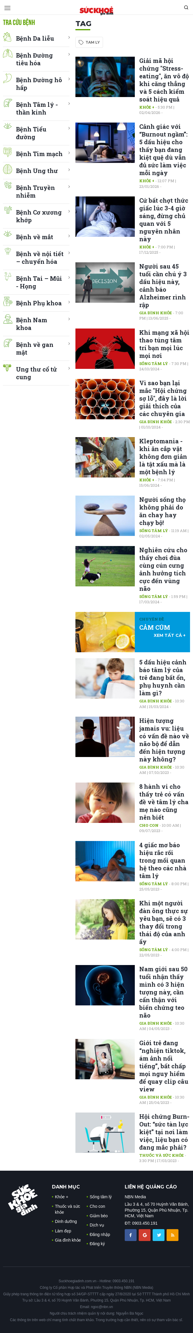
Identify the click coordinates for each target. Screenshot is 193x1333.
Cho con (149, 825)
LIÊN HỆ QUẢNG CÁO (151, 1187)
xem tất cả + (170, 635)
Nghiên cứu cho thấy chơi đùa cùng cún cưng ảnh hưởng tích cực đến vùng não (163, 569)
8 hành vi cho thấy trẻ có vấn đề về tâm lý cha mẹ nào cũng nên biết (164, 802)
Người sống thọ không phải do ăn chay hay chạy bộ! (162, 511)
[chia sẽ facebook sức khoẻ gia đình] (131, 1234)
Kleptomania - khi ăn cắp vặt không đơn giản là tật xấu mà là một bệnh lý (163, 456)
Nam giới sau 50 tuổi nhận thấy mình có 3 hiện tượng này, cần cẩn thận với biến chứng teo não (163, 992)
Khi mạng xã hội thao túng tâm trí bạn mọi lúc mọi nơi (164, 344)
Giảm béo (99, 1215)
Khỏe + (146, 107)
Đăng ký (97, 1243)
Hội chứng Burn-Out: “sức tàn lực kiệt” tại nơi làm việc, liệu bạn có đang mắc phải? (164, 1132)
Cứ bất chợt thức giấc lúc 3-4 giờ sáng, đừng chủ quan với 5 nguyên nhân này (163, 219)
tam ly (93, 42)
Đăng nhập (100, 1234)
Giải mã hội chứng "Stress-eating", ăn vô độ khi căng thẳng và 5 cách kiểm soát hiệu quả (164, 80)
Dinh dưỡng (66, 1221)
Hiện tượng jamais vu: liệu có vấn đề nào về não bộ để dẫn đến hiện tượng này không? (164, 740)
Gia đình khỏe (155, 312)
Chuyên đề (151, 619)
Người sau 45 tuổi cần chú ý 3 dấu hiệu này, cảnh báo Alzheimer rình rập (163, 285)
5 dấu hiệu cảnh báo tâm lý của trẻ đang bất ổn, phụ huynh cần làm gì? (162, 677)
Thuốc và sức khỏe (161, 1155)
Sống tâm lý (153, 363)
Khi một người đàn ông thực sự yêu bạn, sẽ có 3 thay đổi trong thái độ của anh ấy (163, 922)
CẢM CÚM (154, 627)
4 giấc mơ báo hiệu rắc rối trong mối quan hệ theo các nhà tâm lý (162, 860)
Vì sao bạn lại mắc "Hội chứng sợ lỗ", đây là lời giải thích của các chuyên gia (163, 398)
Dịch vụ (97, 1225)
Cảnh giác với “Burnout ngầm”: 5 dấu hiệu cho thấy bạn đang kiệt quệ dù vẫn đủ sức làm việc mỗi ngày (163, 150)
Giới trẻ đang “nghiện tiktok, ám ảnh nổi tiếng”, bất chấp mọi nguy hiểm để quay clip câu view (163, 1066)
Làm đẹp (63, 1231)
